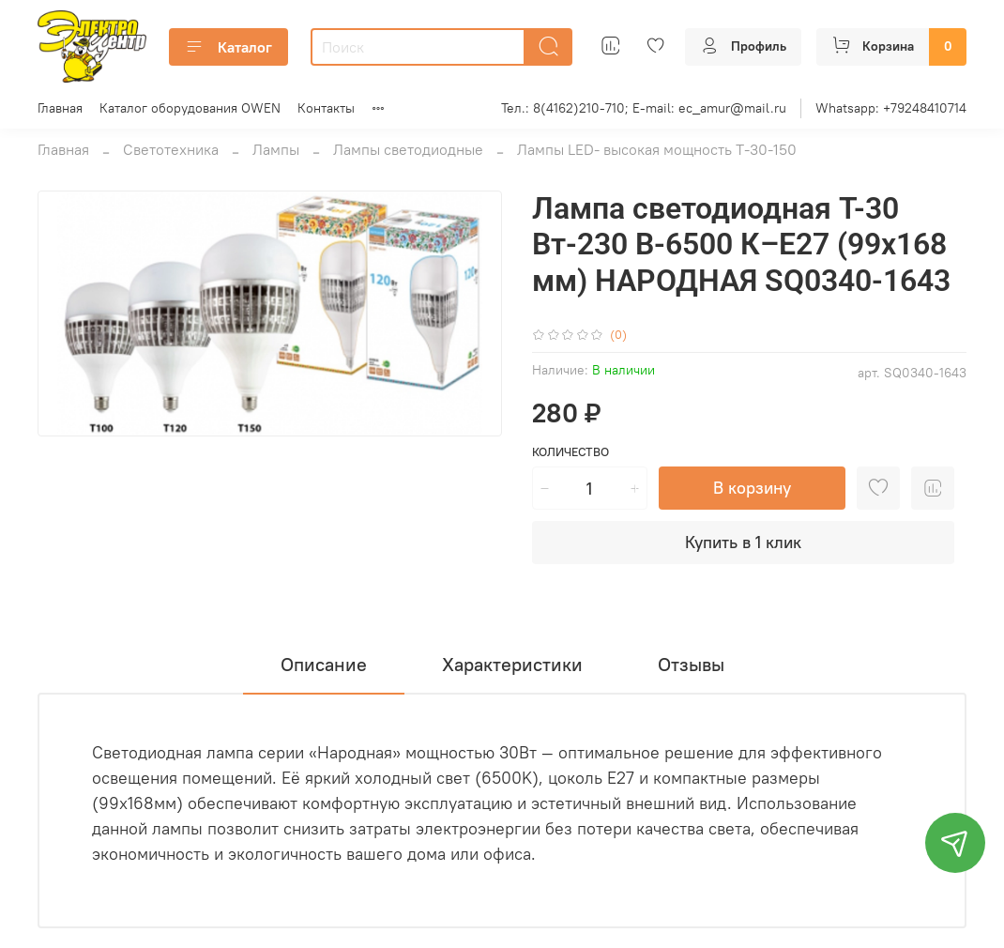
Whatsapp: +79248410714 (890, 107)
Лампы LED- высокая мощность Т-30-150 (657, 149)
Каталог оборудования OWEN (190, 107)
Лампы (275, 149)
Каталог (228, 47)
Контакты (326, 107)
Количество (570, 452)
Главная (60, 107)
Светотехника (171, 149)
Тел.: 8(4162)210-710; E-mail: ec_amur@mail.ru (643, 107)
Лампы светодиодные (408, 149)
